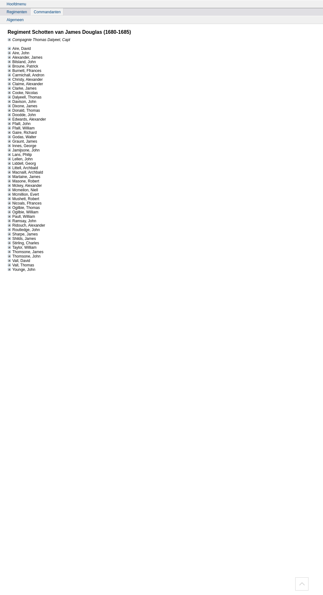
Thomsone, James (26, 252)
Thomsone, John (24, 256)
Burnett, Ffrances (24, 70)
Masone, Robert (23, 181)
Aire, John (18, 53)
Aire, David (19, 48)
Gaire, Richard (22, 132)
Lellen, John (20, 159)
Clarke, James (22, 88)
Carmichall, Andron (26, 75)
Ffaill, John (19, 124)
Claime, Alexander (25, 84)
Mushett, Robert (23, 199)
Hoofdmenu (16, 4)
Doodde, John (22, 115)
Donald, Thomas (24, 110)
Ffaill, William (21, 128)
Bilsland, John (22, 62)
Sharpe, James (23, 234)
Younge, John (21, 269)
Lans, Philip (20, 154)
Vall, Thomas (21, 265)
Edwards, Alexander (27, 119)
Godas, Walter (22, 137)
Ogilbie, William (23, 212)
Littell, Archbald (23, 168)
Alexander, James (25, 57)
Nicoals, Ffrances (25, 203)
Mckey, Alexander (25, 185)
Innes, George (22, 146)
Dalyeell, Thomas (24, 97)
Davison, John (22, 101)
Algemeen (15, 20)
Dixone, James (22, 106)
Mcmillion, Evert (23, 194)
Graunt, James (22, 141)
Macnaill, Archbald (25, 172)
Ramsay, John (22, 221)
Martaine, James (24, 177)
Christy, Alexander (25, 79)
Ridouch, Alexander (26, 225)
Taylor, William (22, 247)
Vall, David (19, 261)
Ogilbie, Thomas (24, 207)
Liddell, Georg (22, 163)
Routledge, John (24, 230)
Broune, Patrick (23, 66)
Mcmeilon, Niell (23, 190)
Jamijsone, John (24, 150)
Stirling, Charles (23, 243)
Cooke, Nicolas (23, 93)
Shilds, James (22, 238)
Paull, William (21, 216)
